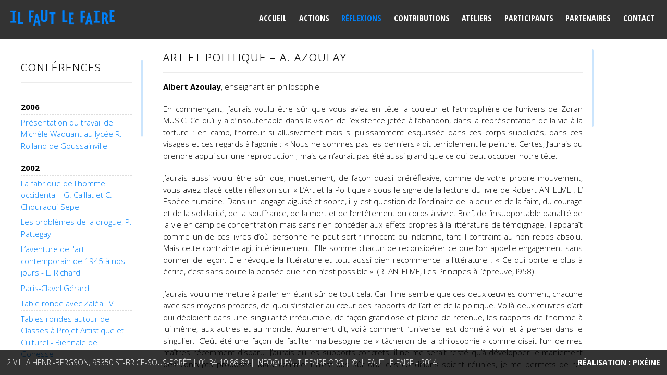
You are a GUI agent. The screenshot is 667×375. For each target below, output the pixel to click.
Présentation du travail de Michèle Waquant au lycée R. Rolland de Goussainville (71, 134)
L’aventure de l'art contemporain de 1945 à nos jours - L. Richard (73, 261)
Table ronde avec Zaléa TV (67, 303)
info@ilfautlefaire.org (299, 362)
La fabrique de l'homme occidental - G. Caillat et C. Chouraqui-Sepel (66, 195)
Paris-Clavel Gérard (55, 288)
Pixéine (646, 362)
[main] (373, 208)
